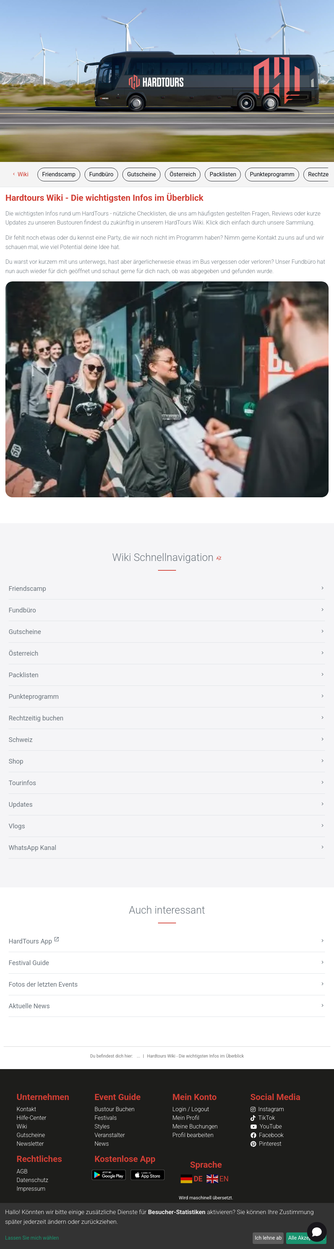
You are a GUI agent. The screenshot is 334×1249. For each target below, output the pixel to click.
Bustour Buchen (115, 1109)
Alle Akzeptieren (306, 1238)
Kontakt (26, 1109)
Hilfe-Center (31, 1117)
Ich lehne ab (268, 1238)
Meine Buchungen (195, 1126)
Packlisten (222, 174)
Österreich (183, 174)
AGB (22, 1171)
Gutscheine (141, 174)
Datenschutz (32, 1180)
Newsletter (30, 1143)
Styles (102, 1126)
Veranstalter (110, 1135)
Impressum (31, 1188)
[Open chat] (317, 1232)
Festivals (106, 1117)
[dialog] (167, 1226)
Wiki (20, 174)
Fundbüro (101, 174)
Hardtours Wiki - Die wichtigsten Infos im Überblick (195, 1056)
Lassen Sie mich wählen (32, 1238)
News (102, 1143)
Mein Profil (185, 1117)
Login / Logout (190, 1109)
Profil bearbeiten (192, 1135)
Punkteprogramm (272, 174)
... (139, 1056)
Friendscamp (59, 174)
